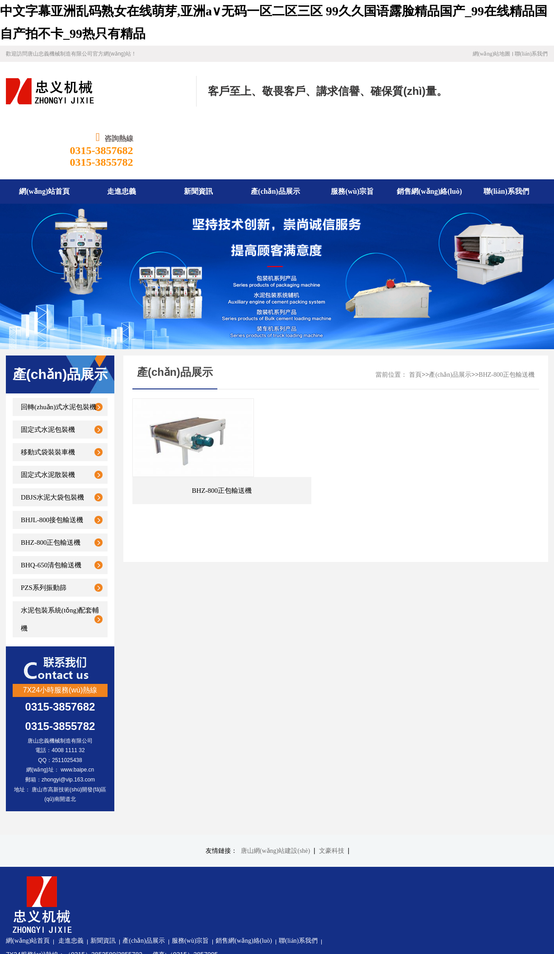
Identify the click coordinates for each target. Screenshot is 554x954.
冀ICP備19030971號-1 (154, 906)
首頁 (415, 316)
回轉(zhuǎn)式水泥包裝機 (58, 348)
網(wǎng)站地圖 (492, 54)
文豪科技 (331, 792)
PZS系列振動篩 (43, 529)
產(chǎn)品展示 (450, 316)
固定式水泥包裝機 (48, 370)
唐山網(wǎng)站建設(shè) (275, 792)
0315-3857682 (516, 92)
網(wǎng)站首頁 (120, 824)
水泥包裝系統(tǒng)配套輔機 (60, 560)
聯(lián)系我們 (531, 54)
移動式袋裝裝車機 (48, 393)
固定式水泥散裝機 (48, 416)
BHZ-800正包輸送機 (51, 483)
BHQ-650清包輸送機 (51, 506)
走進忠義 (163, 824)
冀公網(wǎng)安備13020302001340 (156, 920)
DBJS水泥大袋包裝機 (52, 438)
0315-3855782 (516, 103)
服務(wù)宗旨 (282, 824)
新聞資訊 (195, 824)
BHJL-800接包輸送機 (52, 461)
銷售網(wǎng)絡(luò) (336, 824)
